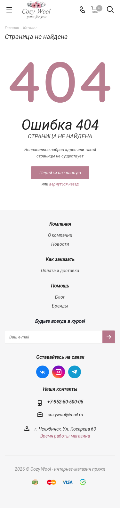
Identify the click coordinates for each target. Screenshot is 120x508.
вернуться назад (64, 184)
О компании (60, 235)
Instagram (58, 372)
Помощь (60, 286)
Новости (60, 244)
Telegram (74, 372)
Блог (60, 297)
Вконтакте (42, 372)
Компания (60, 224)
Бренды (60, 305)
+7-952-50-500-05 (65, 401)
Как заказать (60, 259)
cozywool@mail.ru (65, 414)
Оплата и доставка (60, 270)
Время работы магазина (65, 436)
